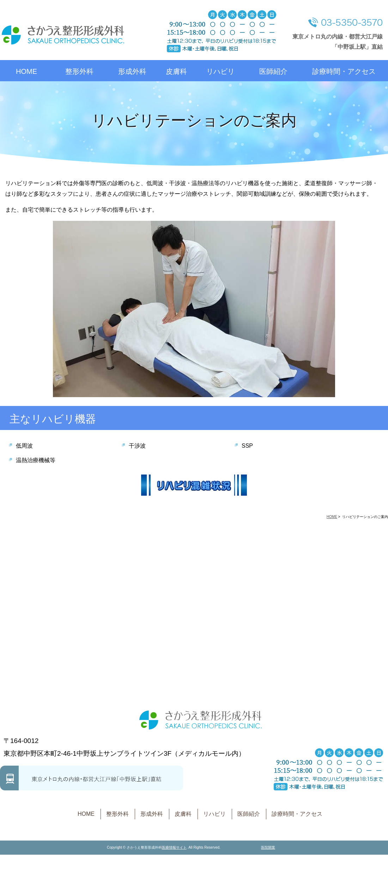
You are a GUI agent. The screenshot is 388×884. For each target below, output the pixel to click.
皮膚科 (176, 71)
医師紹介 (273, 71)
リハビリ (220, 71)
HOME (26, 71)
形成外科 (132, 71)
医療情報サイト (174, 847)
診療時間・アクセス (344, 71)
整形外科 (79, 71)
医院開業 (268, 847)
